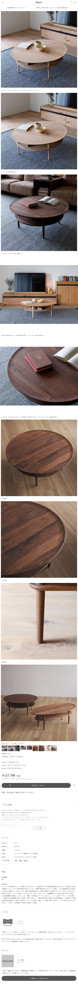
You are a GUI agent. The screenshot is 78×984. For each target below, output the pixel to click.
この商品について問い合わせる (39, 978)
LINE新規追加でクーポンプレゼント (16, 7)
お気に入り (72, 3)
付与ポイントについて (23, 778)
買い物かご (75, 3)
